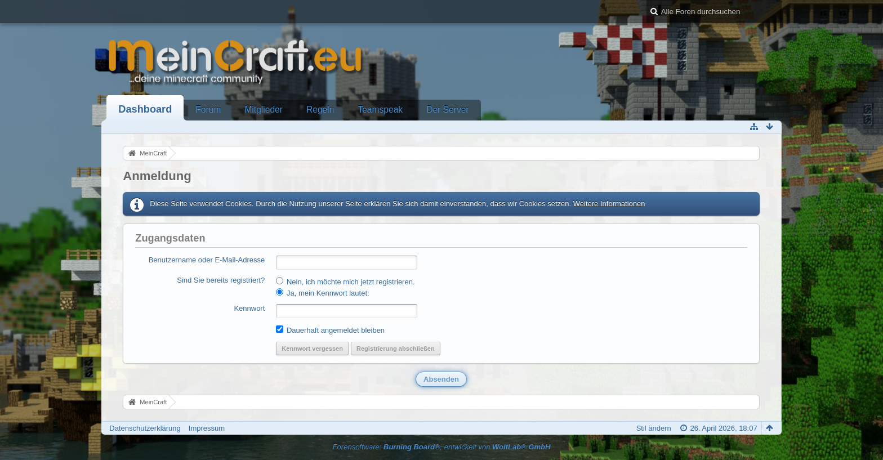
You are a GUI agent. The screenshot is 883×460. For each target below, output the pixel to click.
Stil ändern (653, 428)
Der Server (447, 109)
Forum (208, 109)
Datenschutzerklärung (144, 428)
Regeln (320, 109)
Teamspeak (380, 109)
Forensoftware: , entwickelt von (442, 447)
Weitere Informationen (609, 203)
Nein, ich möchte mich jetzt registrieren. (345, 281)
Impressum (207, 428)
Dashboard (145, 109)
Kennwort (249, 308)
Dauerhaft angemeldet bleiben (330, 329)
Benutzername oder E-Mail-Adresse (207, 260)
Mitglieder (263, 109)
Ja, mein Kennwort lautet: (322, 292)
